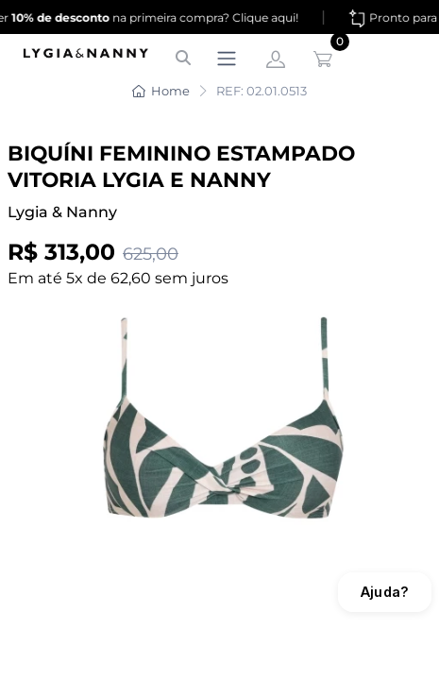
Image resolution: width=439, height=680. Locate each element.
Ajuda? (385, 592)
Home (161, 90)
